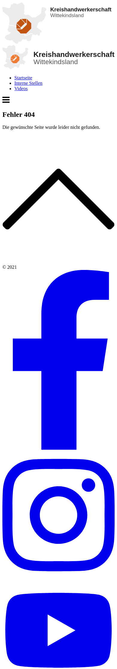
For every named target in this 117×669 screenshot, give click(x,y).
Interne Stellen (28, 83)
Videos (21, 88)
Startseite (23, 77)
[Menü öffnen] (6, 101)
